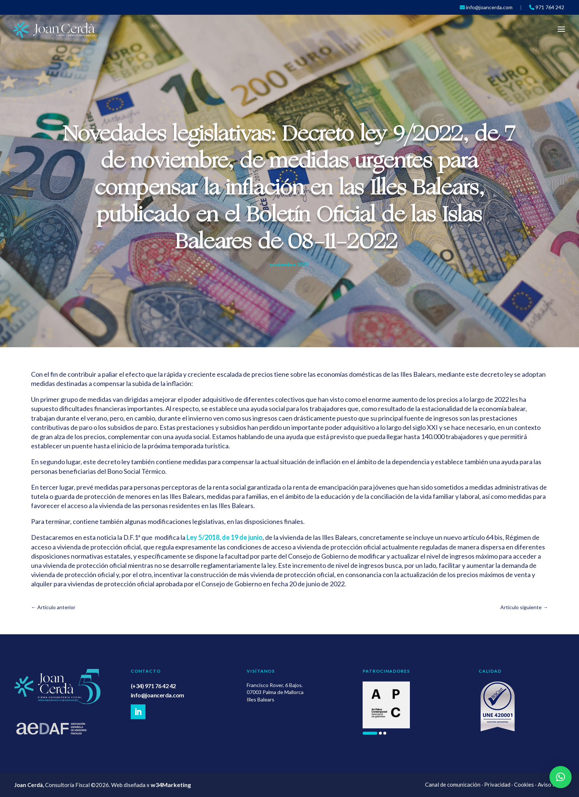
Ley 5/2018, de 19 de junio (224, 537)
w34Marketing (171, 784)
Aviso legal (551, 784)
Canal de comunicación (452, 784)
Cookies (524, 784)
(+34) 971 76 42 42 (153, 685)
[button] (370, 733)
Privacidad (497, 784)
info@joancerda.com (157, 694)
